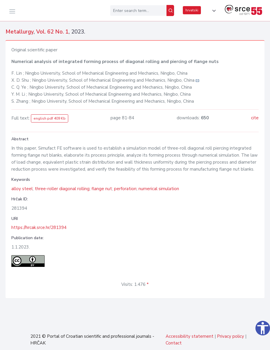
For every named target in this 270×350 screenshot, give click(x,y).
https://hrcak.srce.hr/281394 (38, 227)
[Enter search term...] (138, 10)
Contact (174, 343)
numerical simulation (158, 189)
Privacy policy (230, 336)
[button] (212, 11)
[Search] (170, 10)
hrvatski (191, 10)
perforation (125, 189)
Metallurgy (20, 32)
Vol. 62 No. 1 (52, 32)
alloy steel (22, 189)
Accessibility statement (189, 336)
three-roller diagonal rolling (62, 189)
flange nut (102, 189)
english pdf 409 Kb (50, 118)
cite (255, 118)
